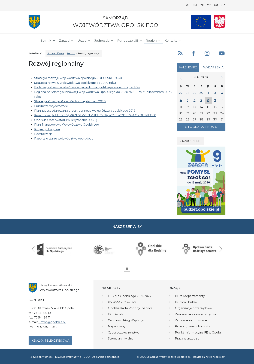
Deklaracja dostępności (106, 356)
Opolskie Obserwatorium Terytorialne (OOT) (65, 120)
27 (181, 93)
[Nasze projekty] (201, 22)
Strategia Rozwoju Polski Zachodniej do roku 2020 (70, 101)
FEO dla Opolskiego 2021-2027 (130, 296)
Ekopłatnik (115, 314)
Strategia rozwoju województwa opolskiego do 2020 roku (75, 82)
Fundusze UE (129, 40)
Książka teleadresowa (50, 340)
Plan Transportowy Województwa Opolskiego (66, 124)
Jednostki (104, 40)
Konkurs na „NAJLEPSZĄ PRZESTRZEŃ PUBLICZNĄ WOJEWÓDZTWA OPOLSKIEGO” (95, 115)
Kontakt (173, 40)
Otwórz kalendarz (201, 127)
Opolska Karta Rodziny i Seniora (130, 308)
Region (153, 40)
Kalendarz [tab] (188, 67)
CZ (209, 5)
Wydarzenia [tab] (213, 67)
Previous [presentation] (33, 249)
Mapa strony (116, 326)
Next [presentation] (220, 249)
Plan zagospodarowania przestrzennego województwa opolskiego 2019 (84, 110)
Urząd (84, 40)
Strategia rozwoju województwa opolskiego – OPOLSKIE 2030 (78, 78)
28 (187, 93)
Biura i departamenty (190, 296)
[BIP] (211, 40)
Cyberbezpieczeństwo (124, 332)
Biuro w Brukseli (186, 302)
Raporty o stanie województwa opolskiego (63, 138)
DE (202, 5)
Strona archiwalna (121, 338)
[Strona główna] (32, 40)
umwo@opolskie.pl (52, 322)
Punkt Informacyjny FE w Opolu (198, 332)
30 (201, 93)
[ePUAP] (222, 40)
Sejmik (48, 40)
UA (223, 5)
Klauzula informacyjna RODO (72, 356)
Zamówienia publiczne (191, 320)
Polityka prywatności (41, 356)
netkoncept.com (215, 356)
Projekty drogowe (47, 129)
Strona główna (55, 53)
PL (188, 5)
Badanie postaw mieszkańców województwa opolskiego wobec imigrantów (87, 87)
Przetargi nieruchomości (192, 326)
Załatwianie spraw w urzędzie (195, 314)
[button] (200, 40)
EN (194, 5)
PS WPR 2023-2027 (122, 302)
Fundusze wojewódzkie (51, 106)
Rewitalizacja (43, 134)
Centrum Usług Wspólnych (127, 320)
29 (194, 93)
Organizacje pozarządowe (193, 308)
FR (216, 5)
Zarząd (66, 40)
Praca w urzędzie (187, 338)
